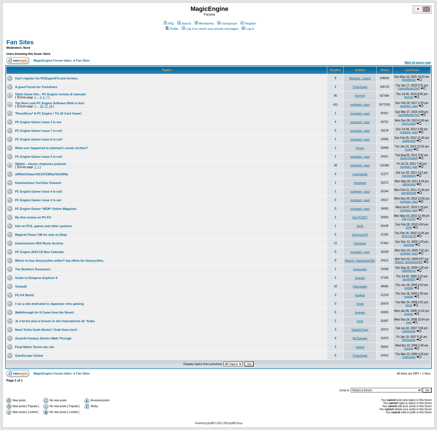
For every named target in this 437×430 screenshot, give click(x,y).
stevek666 (408, 279)
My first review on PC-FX (33, 217)
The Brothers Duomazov (32, 269)
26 (41, 106)
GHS (360, 226)
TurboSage (360, 87)
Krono (360, 148)
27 (46, 106)
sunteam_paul (360, 104)
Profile (172, 28)
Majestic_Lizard (359, 78)
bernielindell (408, 193)
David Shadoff (409, 158)
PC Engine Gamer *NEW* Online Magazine (45, 208)
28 (50, 106)
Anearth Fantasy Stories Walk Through (43, 338)
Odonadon (360, 286)
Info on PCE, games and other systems (43, 226)
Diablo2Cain (360, 329)
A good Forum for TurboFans (36, 87)
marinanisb (360, 174)
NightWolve (409, 79)
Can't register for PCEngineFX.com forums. (46, 78)
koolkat (408, 288)
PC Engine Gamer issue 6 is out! (38, 139)
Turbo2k (21, 286)
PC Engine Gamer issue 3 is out (38, 122)
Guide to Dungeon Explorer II (36, 278)
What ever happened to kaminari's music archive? (51, 148)
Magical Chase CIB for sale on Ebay (41, 234)
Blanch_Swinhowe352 (360, 260)
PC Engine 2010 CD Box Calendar (39, 252)
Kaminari (360, 182)
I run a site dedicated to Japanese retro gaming (49, 303)
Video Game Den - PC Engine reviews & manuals (50, 94)
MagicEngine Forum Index (52, 60)
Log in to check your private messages (210, 28)
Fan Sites (20, 42)
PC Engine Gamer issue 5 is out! (38, 156)
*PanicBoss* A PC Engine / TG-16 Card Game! (48, 113)
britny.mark (409, 123)
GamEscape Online (29, 355)
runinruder (360, 269)
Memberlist (204, 23)
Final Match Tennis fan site (34, 347)
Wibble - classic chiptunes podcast (40, 164)
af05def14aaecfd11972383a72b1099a (41, 174)
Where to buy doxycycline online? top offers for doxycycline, (59, 260)
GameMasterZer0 (409, 88)
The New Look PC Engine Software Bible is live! (49, 103)
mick (360, 321)
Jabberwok (409, 140)
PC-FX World (24, 295)
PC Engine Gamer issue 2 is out (38, 200)
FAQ (169, 23)
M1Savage (360, 338)
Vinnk (360, 303)
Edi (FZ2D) (360, 217)
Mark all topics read (418, 62)
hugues (360, 278)
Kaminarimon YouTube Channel (38, 182)
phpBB (210, 423)
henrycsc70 (360, 234)
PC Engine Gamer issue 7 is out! (38, 130)
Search (184, 23)
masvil (360, 347)
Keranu (408, 348)
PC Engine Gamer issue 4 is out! (38, 191)
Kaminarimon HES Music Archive (39, 243)
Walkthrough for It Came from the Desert (44, 312)
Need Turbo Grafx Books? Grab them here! (46, 329)
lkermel (360, 95)
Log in (248, 28)
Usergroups (227, 23)
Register (248, 23)
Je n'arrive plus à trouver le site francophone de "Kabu (55, 321)
